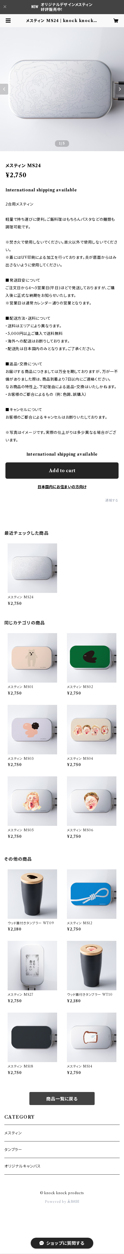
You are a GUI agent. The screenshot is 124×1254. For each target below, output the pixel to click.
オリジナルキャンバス (22, 1166)
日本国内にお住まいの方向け (62, 486)
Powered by (62, 1202)
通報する (112, 500)
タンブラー (13, 1149)
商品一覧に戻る (62, 1098)
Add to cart (62, 470)
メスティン (13, 1133)
